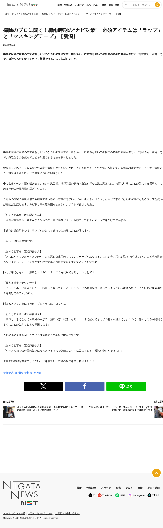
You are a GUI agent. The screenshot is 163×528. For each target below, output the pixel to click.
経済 (104, 5)
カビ (38, 372)
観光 (88, 5)
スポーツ (79, 5)
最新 (60, 5)
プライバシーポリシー (40, 513)
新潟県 (9, 372)
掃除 (20, 372)
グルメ (96, 5)
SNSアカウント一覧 (14, 513)
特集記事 (68, 5)
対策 (29, 372)
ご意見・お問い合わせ (67, 513)
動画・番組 (114, 5)
